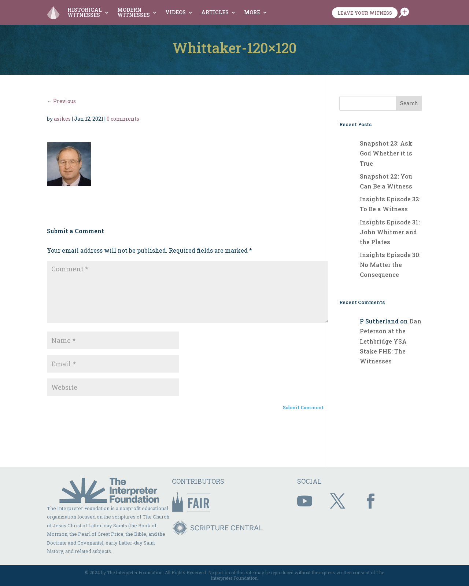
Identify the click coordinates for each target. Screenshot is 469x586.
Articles (215, 12)
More (252, 12)
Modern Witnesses (133, 12)
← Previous (61, 101)
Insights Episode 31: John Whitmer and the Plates (390, 232)
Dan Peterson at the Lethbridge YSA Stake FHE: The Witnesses (390, 341)
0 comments (123, 118)
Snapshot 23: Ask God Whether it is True (386, 153)
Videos (175, 12)
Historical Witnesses (84, 12)
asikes (62, 118)
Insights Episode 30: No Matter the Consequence (390, 264)
